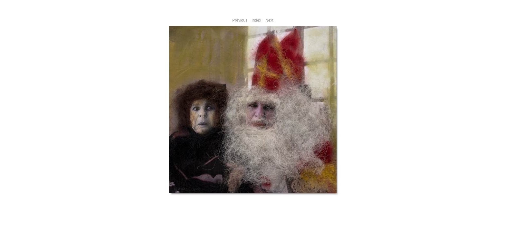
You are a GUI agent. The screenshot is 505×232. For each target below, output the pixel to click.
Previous (239, 20)
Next (269, 20)
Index (256, 20)
